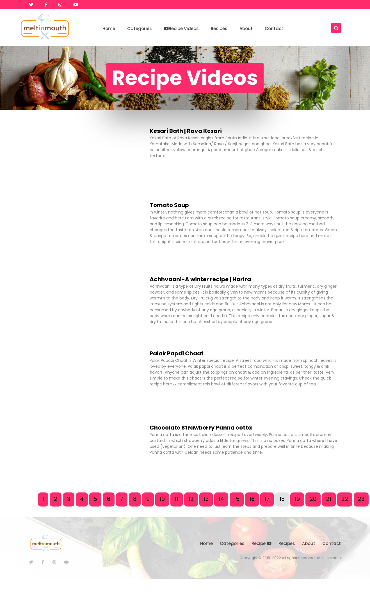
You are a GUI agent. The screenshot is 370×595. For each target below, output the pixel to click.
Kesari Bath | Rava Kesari (186, 131)
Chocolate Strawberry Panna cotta (201, 428)
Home (108, 28)
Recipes (219, 28)
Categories (139, 28)
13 (206, 499)
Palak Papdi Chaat (177, 353)
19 (297, 499)
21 (329, 499)
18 (282, 499)
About (246, 28)
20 (313, 499)
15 (236, 499)
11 (177, 499)
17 (266, 499)
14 (221, 499)
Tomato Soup (169, 205)
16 (252, 499)
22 (344, 499)
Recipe (261, 543)
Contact (274, 28)
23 (361, 499)
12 (191, 499)
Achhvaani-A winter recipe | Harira (200, 279)
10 (162, 499)
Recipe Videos (181, 28)
